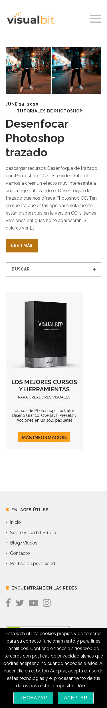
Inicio (15, 522)
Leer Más (22, 245)
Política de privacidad (32, 563)
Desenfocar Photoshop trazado (36, 138)
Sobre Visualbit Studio (33, 532)
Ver (82, 685)
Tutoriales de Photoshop (49, 111)
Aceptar (76, 697)
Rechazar (33, 697)
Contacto (20, 553)
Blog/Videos (23, 543)
